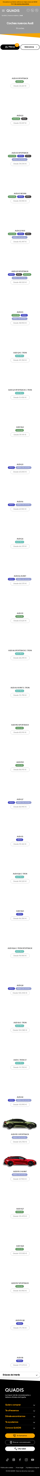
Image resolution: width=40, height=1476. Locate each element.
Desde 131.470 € (20, 1216)
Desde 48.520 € (20, 282)
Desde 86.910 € (20, 769)
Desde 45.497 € (20, 242)
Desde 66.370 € (20, 546)
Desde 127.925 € (20, 1179)
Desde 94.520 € (20, 881)
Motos (18, 1384)
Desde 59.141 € (20, 435)
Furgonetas (30, 1384)
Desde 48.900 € (20, 323)
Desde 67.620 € (20, 621)
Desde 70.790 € (20, 695)
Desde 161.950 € (20, 1291)
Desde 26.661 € (20, 86)
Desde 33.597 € (20, 123)
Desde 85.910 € (20, 732)
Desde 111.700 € (20, 1067)
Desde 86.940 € (20, 807)
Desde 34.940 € (20, 201)
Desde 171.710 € (20, 1328)
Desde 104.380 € (20, 1030)
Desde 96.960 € (20, 956)
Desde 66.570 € (20, 583)
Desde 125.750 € (20, 1142)
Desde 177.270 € (20, 1365)
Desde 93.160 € (20, 844)
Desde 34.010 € (20, 164)
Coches (8, 1384)
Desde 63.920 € (20, 509)
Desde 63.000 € (20, 472)
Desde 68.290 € (20, 658)
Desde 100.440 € (20, 993)
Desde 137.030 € (20, 1253)
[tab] (8, 1384)
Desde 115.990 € (20, 1104)
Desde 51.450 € (20, 397)
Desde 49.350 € (20, 360)
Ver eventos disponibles (21, 4)
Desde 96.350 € (20, 918)
